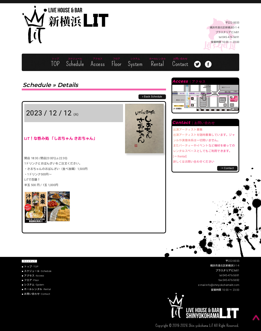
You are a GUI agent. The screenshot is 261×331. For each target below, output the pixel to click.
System (135, 62)
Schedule (75, 62)
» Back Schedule (152, 96)
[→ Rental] (180, 156)
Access (98, 62)
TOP (55, 62)
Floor (116, 62)
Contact (180, 62)
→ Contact (227, 168)
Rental (157, 62)
